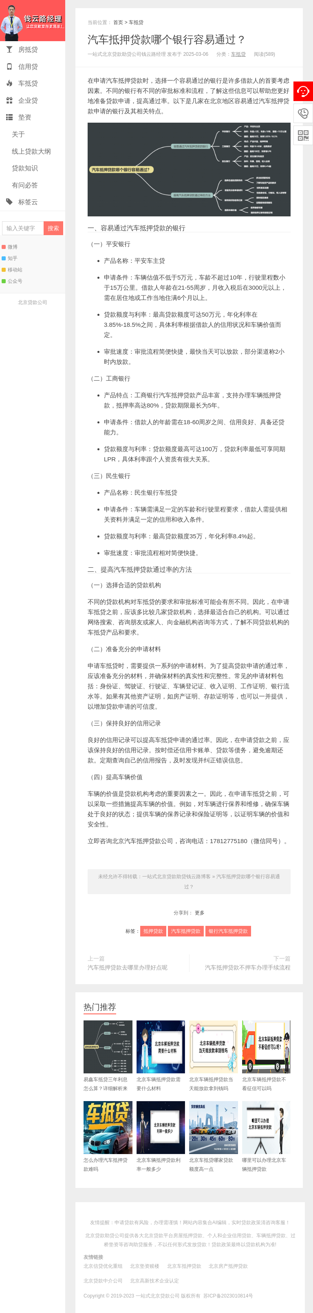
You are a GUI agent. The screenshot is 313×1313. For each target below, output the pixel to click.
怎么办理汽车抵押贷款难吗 (108, 1136)
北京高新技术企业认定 (154, 1281)
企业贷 (22, 100)
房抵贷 (22, 49)
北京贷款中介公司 (103, 1281)
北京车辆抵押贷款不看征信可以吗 (266, 1055)
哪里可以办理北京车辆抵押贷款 (266, 1136)
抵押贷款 (153, 931)
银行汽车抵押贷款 (171, 395)
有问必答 (24, 185)
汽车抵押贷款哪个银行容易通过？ (167, 39)
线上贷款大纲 (30, 151)
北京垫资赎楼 (144, 1266)
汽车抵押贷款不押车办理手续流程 (248, 967)
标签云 (22, 201)
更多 (200, 913)
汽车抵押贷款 (124, 80)
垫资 (18, 117)
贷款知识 (24, 168)
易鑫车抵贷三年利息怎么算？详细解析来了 (108, 1060)
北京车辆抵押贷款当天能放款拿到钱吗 (213, 1055)
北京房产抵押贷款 (228, 1266)
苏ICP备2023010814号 (228, 1296)
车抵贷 (22, 83)
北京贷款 (153, 1235)
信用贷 (22, 66)
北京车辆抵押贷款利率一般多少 (161, 1136)
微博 (10, 247)
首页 (118, 22)
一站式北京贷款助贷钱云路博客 (32, 20)
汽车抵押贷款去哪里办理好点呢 (128, 967)
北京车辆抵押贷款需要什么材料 (161, 1055)
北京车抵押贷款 (184, 1266)
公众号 (12, 281)
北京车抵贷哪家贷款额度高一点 (213, 1136)
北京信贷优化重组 (103, 1266)
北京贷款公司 (32, 302)
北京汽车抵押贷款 (136, 840)
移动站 (12, 270)
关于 (17, 134)
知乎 (10, 258)
